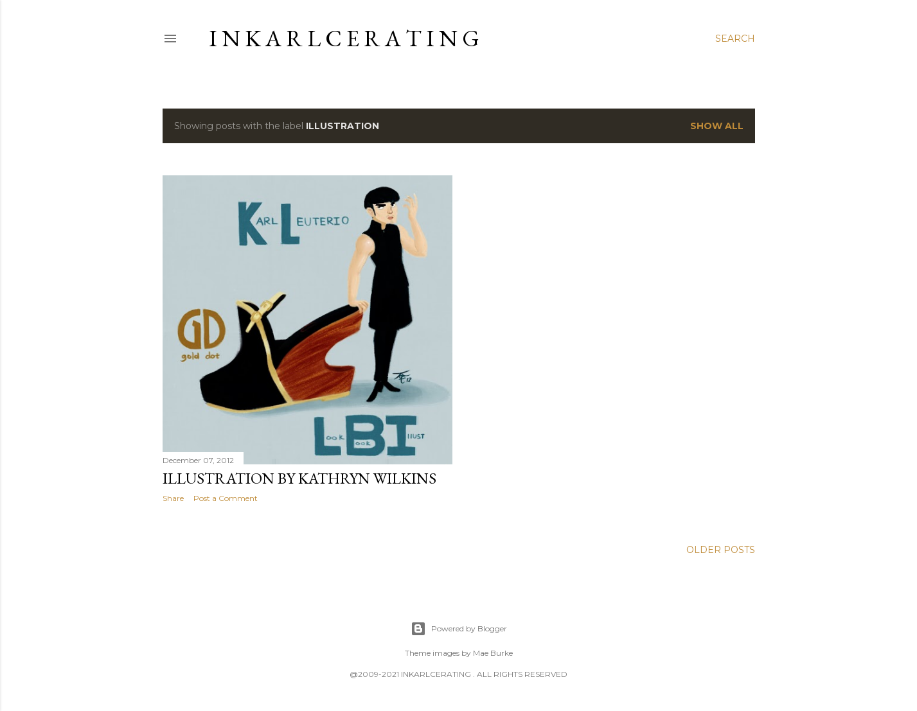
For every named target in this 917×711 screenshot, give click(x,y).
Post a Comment (225, 498)
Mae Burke (493, 653)
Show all (716, 126)
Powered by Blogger (459, 628)
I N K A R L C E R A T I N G (344, 38)
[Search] (735, 38)
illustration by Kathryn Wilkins (299, 478)
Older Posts (720, 550)
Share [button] (173, 498)
